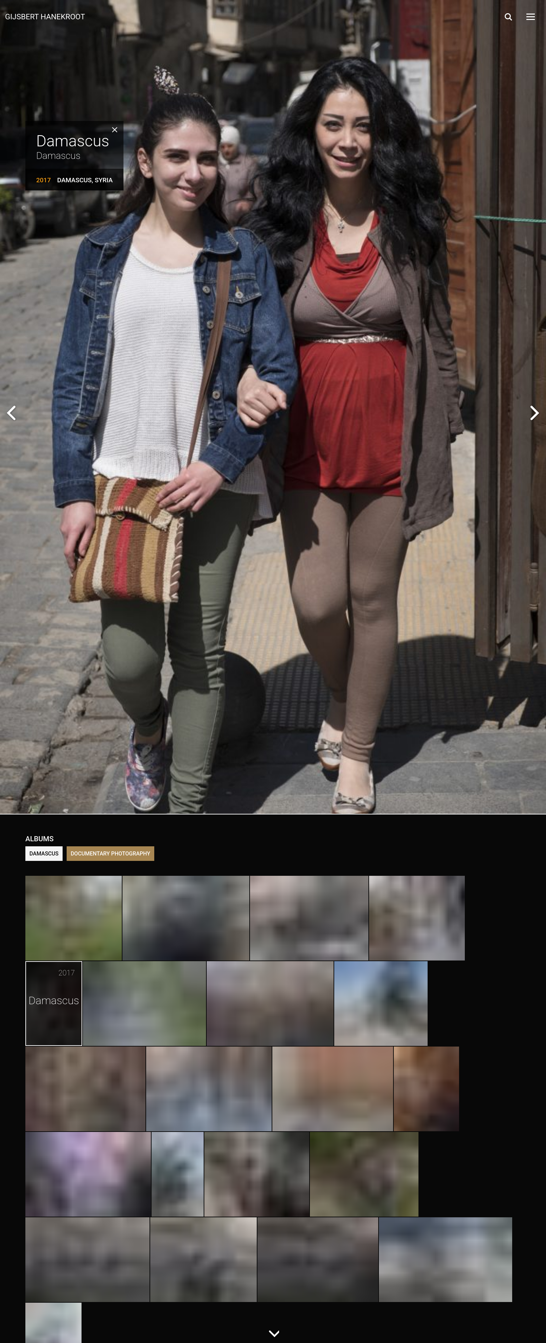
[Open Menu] (530, 16)
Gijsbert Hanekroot (45, 16)
